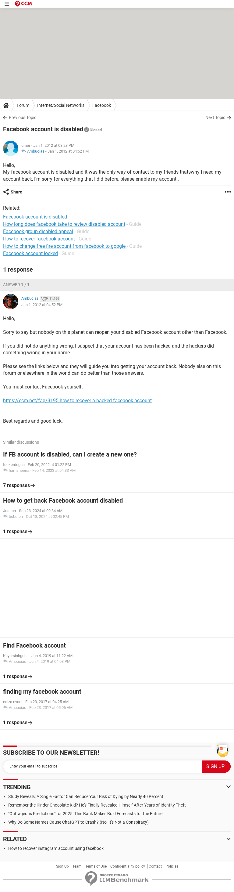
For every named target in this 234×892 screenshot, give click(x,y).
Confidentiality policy (127, 866)
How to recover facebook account (39, 239)
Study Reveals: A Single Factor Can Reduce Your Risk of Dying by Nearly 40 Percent (85, 796)
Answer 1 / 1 (16, 284)
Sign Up (62, 866)
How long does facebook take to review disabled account (64, 224)
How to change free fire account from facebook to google (64, 246)
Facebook (101, 105)
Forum (23, 105)
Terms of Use (96, 866)
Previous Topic (22, 117)
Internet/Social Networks (60, 105)
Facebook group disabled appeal (38, 231)
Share (16, 192)
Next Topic (215, 117)
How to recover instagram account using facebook (56, 848)
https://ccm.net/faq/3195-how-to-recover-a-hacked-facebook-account (77, 400)
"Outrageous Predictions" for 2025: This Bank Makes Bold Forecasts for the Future (85, 813)
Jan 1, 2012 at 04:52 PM (68, 151)
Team (77, 866)
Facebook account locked (30, 253)
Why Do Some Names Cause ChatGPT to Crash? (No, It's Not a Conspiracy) (78, 822)
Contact (155, 866)
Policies (171, 866)
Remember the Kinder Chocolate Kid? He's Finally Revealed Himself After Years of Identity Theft (97, 805)
